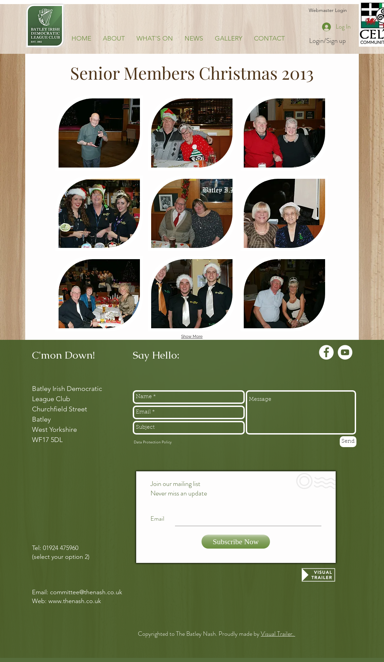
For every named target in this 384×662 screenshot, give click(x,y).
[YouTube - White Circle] (345, 352)
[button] (99, 133)
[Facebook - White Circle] (326, 352)
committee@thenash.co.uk (86, 592)
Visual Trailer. (278, 633)
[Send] (348, 441)
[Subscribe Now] (236, 542)
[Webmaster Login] (327, 10)
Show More (192, 336)
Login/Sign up (327, 41)
